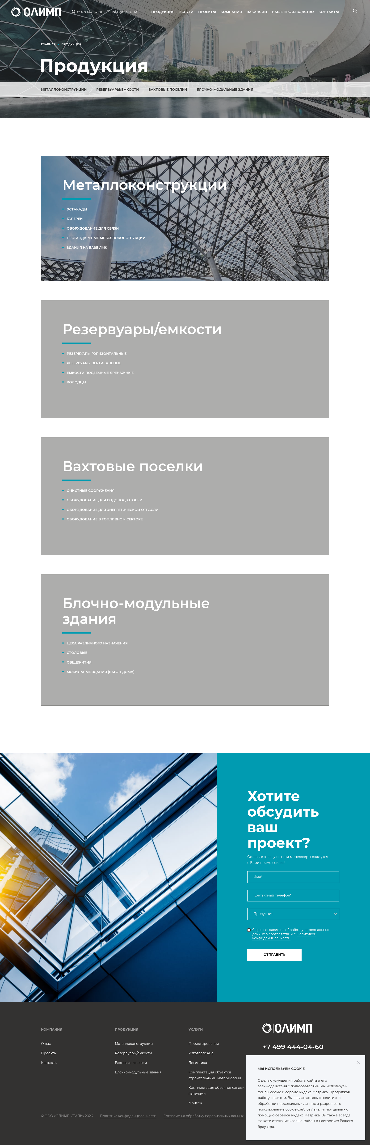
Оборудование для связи (93, 228)
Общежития (79, 662)
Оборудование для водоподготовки (105, 500)
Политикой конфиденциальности (284, 936)
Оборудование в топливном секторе (105, 519)
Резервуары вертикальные (94, 363)
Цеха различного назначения (97, 643)
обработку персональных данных (290, 932)
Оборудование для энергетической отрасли (113, 510)
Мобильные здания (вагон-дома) (101, 672)
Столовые (77, 653)
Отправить (275, 954)
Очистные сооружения (90, 491)
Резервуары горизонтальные (96, 354)
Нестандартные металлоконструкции (106, 238)
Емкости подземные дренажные (100, 373)
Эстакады (77, 209)
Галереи (75, 219)
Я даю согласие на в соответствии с (290, 934)
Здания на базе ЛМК (87, 247)
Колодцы (76, 382)
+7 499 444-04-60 (293, 1047)
